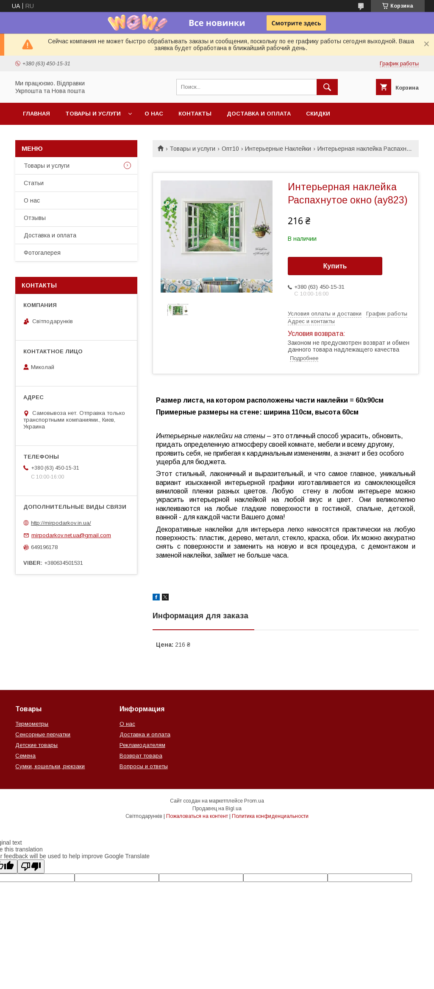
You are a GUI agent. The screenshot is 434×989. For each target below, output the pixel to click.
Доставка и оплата (259, 113)
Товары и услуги (93, 113)
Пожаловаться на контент (197, 816)
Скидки (318, 113)
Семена (25, 755)
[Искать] (327, 87)
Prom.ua (254, 801)
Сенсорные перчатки (42, 734)
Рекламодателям (142, 745)
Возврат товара (141, 755)
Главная (36, 113)
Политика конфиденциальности (270, 816)
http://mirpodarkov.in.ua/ (61, 523)
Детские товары (36, 745)
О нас (154, 113)
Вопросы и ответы (144, 766)
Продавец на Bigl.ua (217, 808)
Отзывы (35, 217)
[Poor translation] (31, 866)
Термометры (31, 724)
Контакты (194, 113)
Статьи (34, 183)
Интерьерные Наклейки (278, 148)
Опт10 (230, 148)
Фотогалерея (42, 252)
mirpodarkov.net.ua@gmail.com (71, 535)
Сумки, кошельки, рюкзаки (50, 766)
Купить (335, 266)
